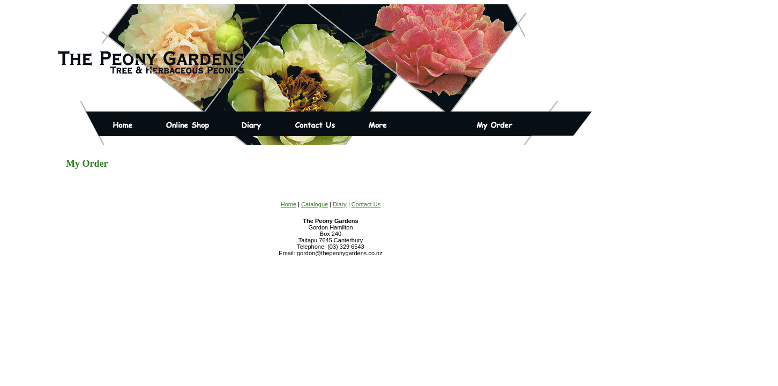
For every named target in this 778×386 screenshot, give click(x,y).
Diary (340, 204)
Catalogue (314, 204)
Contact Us (365, 204)
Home (288, 204)
